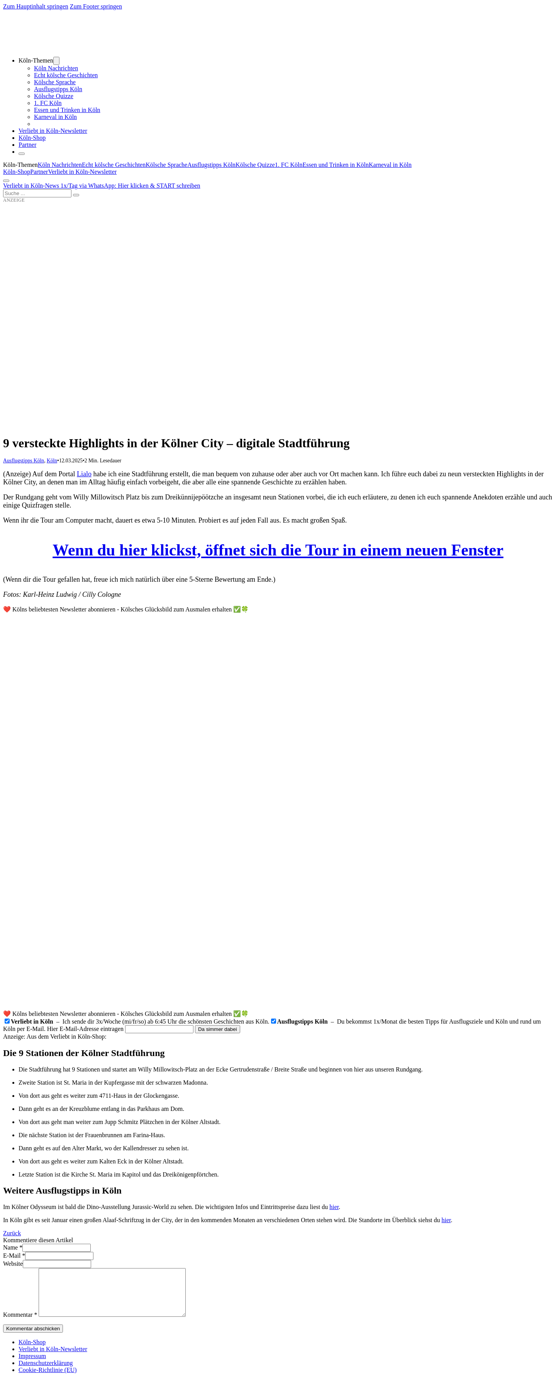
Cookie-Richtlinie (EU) (48, 1379)
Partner (27, 144)
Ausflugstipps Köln (58, 89)
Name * (12, 1247)
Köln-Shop (16, 171)
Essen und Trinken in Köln (67, 110)
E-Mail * (14, 1255)
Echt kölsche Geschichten (66, 75)
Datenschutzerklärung (46, 1372)
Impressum (32, 1365)
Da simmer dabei (217, 1029)
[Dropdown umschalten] (56, 61)
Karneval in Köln (55, 117)
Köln (52, 461)
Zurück (12, 1233)
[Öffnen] (6, 181)
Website (13, 1263)
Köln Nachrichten (56, 68)
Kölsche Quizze (53, 96)
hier (334, 1207)
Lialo (84, 474)
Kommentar (20, 1324)
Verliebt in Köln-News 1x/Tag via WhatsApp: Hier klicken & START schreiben (101, 185)
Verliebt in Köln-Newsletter (53, 130)
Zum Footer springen (96, 6)
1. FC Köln (48, 103)
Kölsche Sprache (55, 82)
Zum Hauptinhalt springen (35, 6)
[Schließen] (22, 154)
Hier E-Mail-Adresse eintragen (85, 1029)
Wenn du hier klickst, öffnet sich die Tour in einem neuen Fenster (278, 550)
